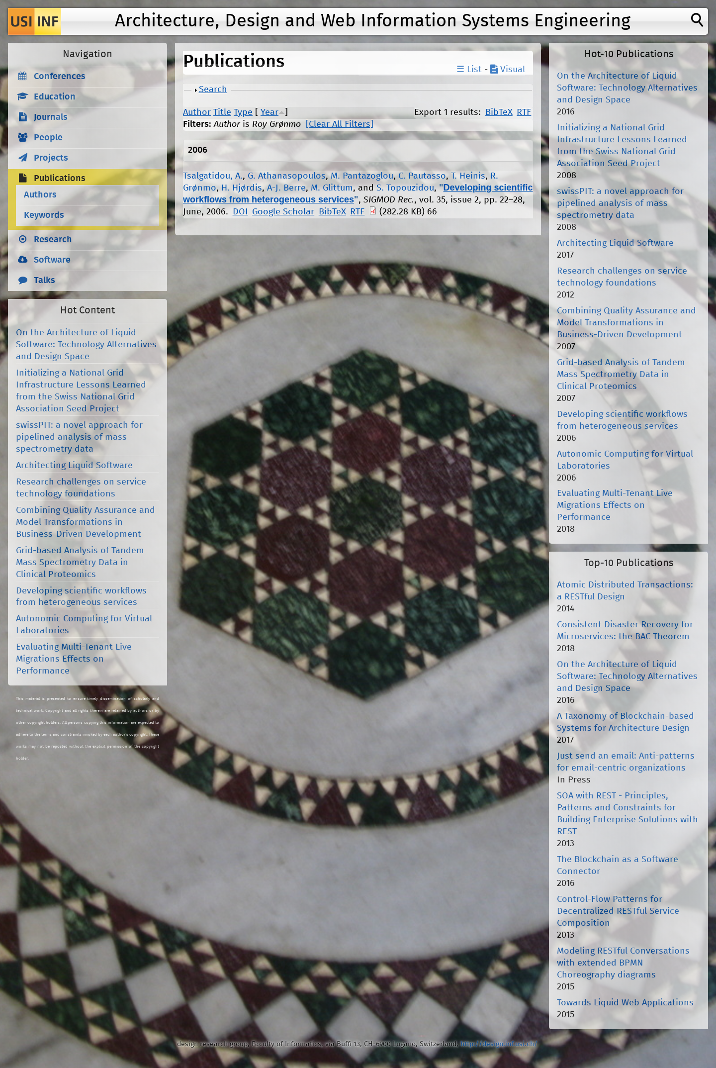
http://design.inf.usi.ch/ (498, 1044)
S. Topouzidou (405, 188)
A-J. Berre (286, 188)
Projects (51, 158)
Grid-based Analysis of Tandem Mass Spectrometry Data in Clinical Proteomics (80, 562)
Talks (44, 280)
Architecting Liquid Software (74, 465)
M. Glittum (332, 188)
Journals (51, 117)
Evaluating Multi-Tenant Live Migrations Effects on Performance (74, 659)
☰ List (469, 69)
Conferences (60, 76)
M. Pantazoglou (362, 176)
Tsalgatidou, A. (213, 176)
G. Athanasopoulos (287, 176)
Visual (507, 69)
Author (197, 112)
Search (213, 89)
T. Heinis (468, 176)
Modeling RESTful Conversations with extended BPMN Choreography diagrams (623, 963)
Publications (60, 178)
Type (243, 112)
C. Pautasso (422, 176)
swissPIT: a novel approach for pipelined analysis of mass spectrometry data (79, 437)
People (48, 137)
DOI (240, 211)
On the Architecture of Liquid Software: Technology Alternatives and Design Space (86, 344)
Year (269, 112)
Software (52, 260)
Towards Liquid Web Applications (625, 1002)
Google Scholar (283, 211)
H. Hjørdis (241, 188)
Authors (40, 195)
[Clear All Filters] (339, 124)
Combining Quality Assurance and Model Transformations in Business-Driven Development (85, 522)
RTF (524, 112)
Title (222, 112)
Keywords (44, 215)
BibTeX (499, 112)
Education (55, 97)
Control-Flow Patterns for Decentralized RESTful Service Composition (618, 911)
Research (53, 239)
